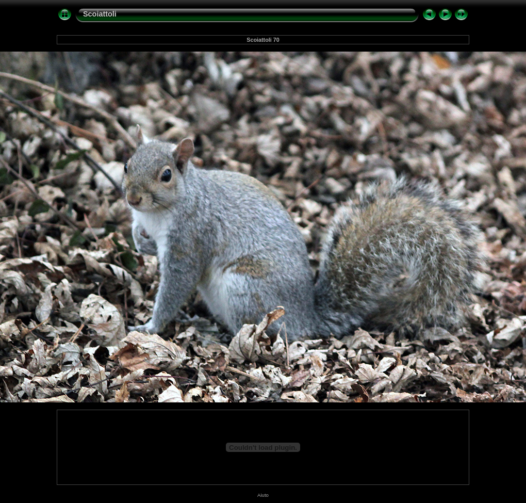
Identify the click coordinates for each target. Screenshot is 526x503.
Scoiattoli (100, 14)
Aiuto (263, 495)
